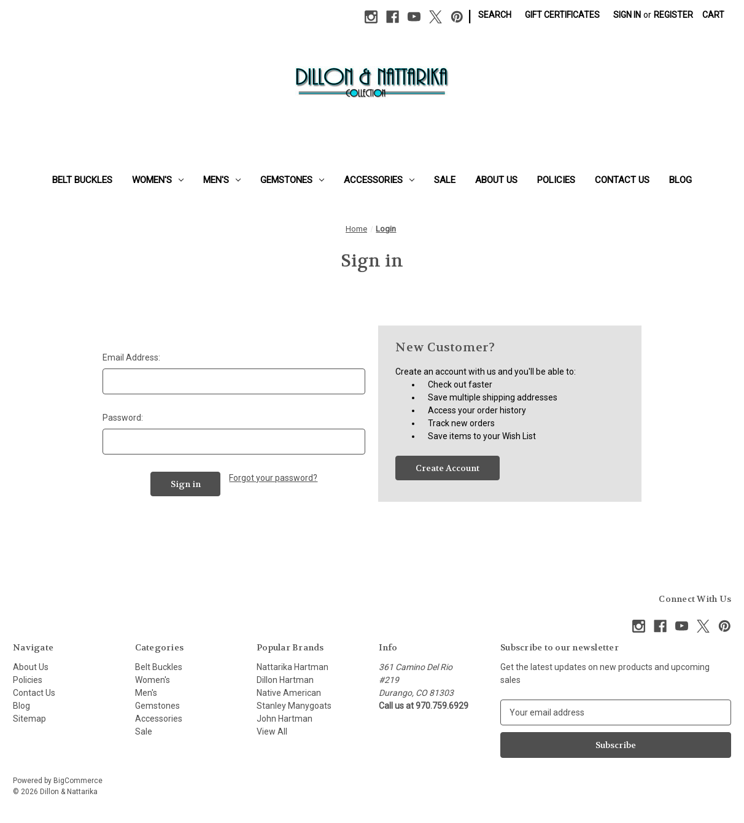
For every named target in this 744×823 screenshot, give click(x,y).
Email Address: (131, 357)
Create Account (447, 468)
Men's (222, 179)
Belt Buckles (82, 179)
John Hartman (284, 719)
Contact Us (622, 179)
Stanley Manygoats (294, 706)
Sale (444, 179)
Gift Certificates (562, 15)
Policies (556, 179)
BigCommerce (78, 780)
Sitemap (29, 719)
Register (673, 15)
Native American (289, 693)
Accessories (379, 179)
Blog (680, 179)
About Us (496, 179)
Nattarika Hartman (292, 667)
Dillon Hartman (285, 680)
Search (494, 15)
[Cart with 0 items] (713, 15)
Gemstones (292, 179)
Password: (123, 418)
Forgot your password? (273, 478)
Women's (158, 179)
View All (272, 731)
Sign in (627, 15)
